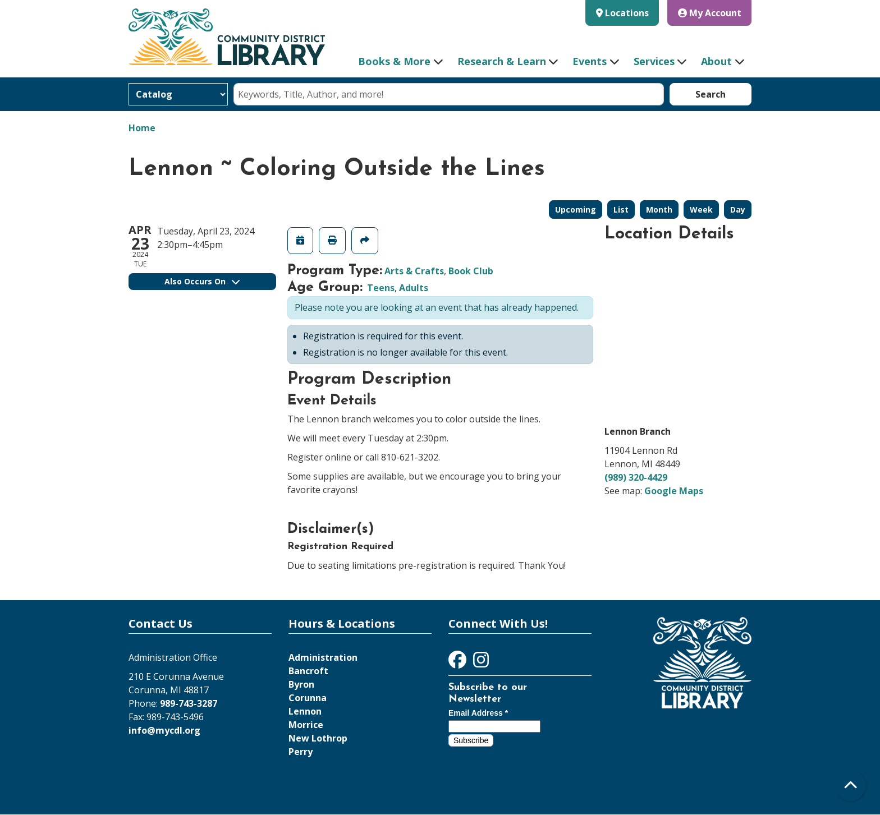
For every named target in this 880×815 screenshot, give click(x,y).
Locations (627, 13)
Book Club (470, 271)
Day (737, 209)
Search (710, 94)
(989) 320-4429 (635, 477)
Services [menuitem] (654, 61)
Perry (300, 751)
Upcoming (575, 209)
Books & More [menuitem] (394, 61)
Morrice (305, 725)
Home (142, 128)
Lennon (305, 711)
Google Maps (673, 491)
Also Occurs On (202, 281)
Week (701, 209)
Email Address (478, 712)
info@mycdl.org (164, 730)
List (621, 209)
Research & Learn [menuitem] (501, 61)
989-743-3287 (188, 703)
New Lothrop (317, 738)
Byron (301, 684)
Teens (381, 288)
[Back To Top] (850, 785)
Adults (413, 288)
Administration (323, 657)
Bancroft (308, 671)
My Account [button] (709, 13)
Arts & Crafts (414, 271)
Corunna (307, 698)
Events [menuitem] (589, 61)
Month (659, 209)
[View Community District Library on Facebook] (458, 663)
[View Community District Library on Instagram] (481, 663)
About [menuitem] (716, 61)
